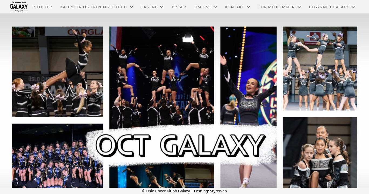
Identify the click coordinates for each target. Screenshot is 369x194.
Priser (179, 6)
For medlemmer (280, 6)
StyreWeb (218, 190)
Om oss (205, 6)
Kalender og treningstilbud (96, 6)
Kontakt (237, 6)
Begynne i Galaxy (332, 6)
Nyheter (42, 6)
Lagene (152, 6)
